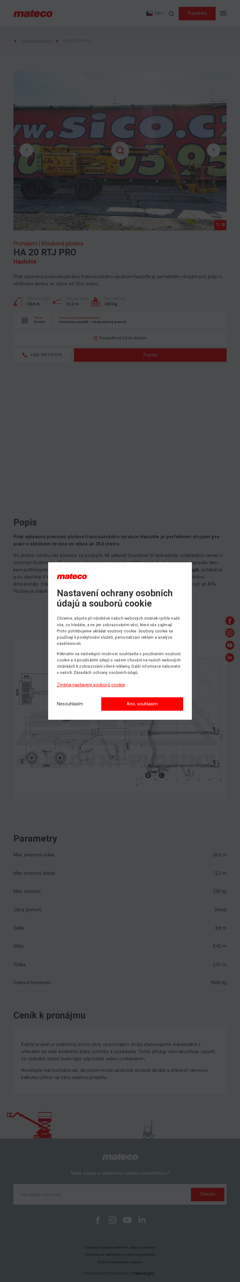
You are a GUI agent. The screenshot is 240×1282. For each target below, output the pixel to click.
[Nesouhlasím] (70, 704)
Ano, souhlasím (142, 704)
